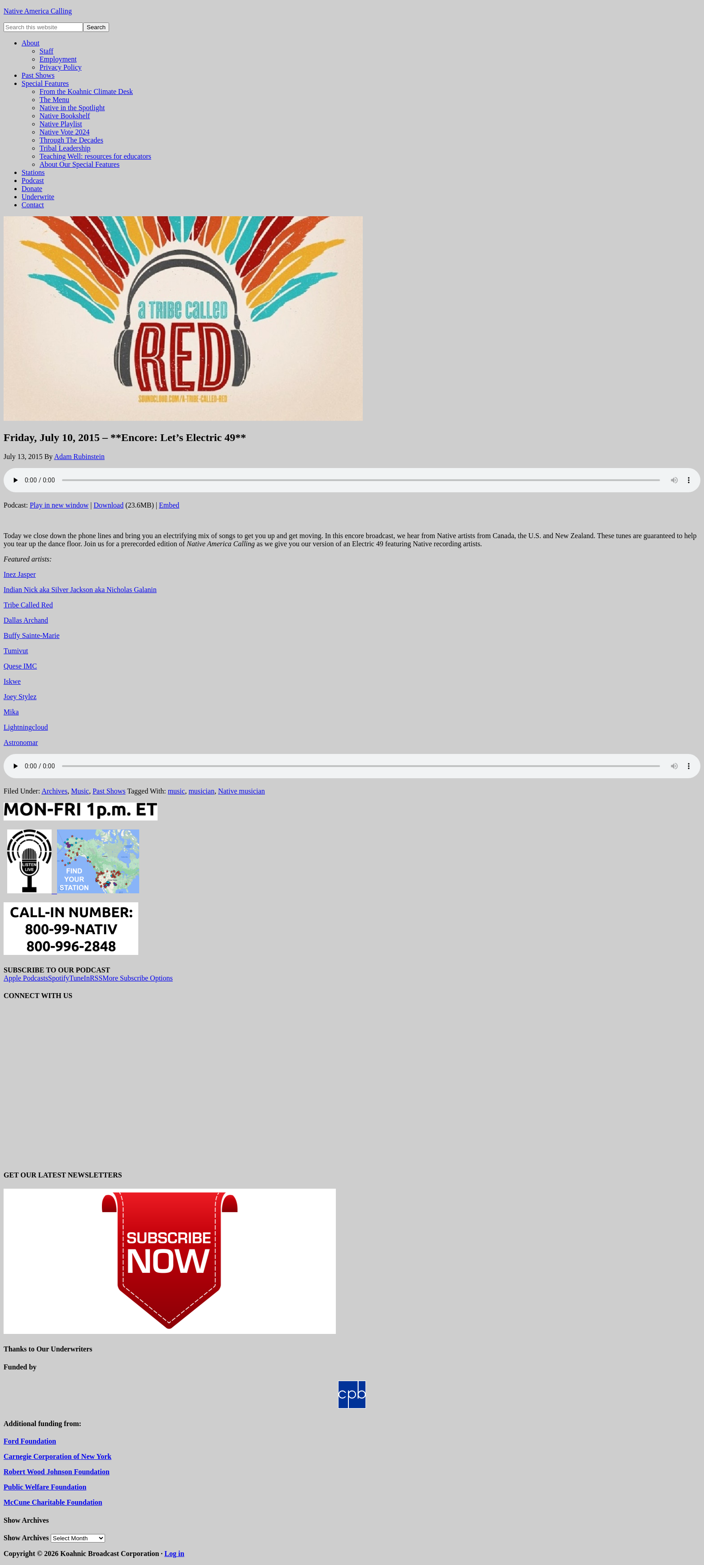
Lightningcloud (26, 727)
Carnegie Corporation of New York (57, 1456)
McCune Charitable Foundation (53, 1502)
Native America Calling (38, 11)
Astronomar (21, 742)
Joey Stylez (20, 696)
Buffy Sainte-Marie (32, 635)
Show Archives (26, 1538)
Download (109, 505)
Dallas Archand (26, 620)
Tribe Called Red (28, 605)
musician (202, 791)
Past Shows (108, 791)
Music (80, 791)
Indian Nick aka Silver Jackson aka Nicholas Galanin (80, 589)
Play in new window (59, 505)
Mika (11, 712)
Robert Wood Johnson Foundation (57, 1472)
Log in (174, 1553)
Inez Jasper (20, 574)
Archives (54, 791)
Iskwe (12, 681)
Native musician (241, 791)
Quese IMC (20, 666)
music (176, 791)
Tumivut (16, 651)
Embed (169, 505)
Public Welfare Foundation (45, 1487)
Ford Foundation (30, 1441)
